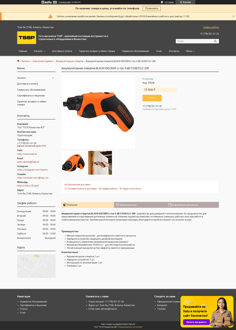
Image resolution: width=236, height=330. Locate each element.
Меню (189, 51)
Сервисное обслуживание (135, 51)
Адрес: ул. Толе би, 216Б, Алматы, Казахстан (112, 305)
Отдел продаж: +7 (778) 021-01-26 (106, 301)
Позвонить (151, 8)
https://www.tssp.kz (27, 154)
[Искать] (215, 41)
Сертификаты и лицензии (31, 95)
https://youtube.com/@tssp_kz (32, 178)
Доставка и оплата (62, 51)
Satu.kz (132, 324)
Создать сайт (65, 2)
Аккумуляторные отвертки (70, 61)
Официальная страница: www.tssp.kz (176, 301)
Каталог (38, 51)
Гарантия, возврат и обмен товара (97, 51)
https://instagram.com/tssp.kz (32, 169)
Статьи (23, 309)
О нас (159, 51)
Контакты (174, 51)
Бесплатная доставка (79, 184)
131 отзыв (169, 2)
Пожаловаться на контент (130, 327)
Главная (23, 51)
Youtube (161, 309)
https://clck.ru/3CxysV (28, 185)
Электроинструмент (42, 61)
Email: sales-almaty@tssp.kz (103, 309)
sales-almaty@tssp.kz (28, 162)
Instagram (162, 305)
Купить (152, 98)
